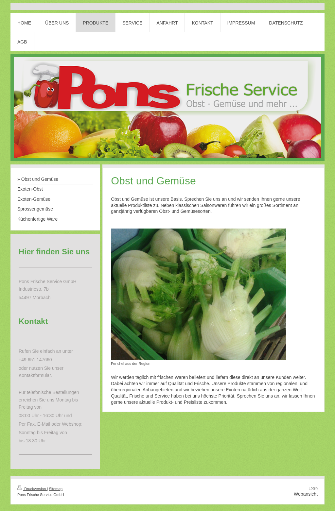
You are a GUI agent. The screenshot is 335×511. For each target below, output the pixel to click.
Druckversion (32, 489)
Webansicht (306, 494)
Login (313, 488)
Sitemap (56, 489)
